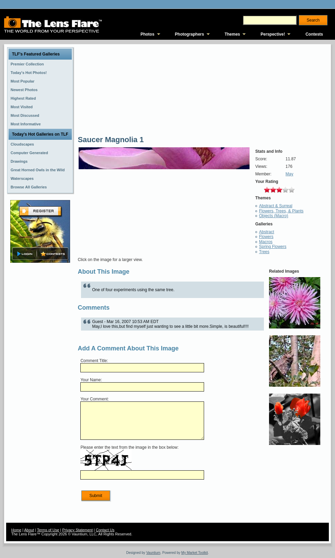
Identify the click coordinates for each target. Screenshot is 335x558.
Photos (147, 34)
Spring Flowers (272, 246)
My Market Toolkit (194, 553)
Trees (264, 251)
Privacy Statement (77, 530)
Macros (265, 241)
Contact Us (105, 530)
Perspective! (272, 34)
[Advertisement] (40, 372)
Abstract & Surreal (275, 205)
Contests (314, 34)
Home (16, 530)
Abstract (266, 232)
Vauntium (153, 553)
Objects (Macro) (273, 215)
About (29, 530)
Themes (232, 34)
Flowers (266, 236)
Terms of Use (48, 530)
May (289, 174)
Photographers (189, 34)
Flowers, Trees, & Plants (281, 211)
